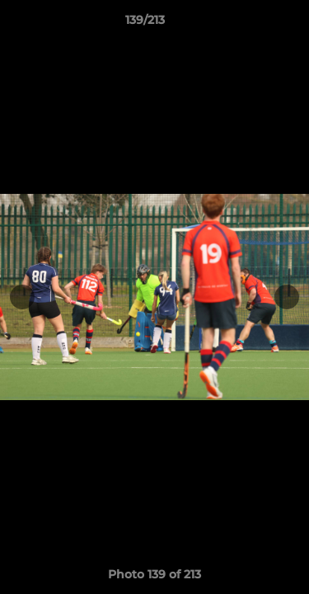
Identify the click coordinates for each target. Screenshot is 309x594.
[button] (250, 23)
